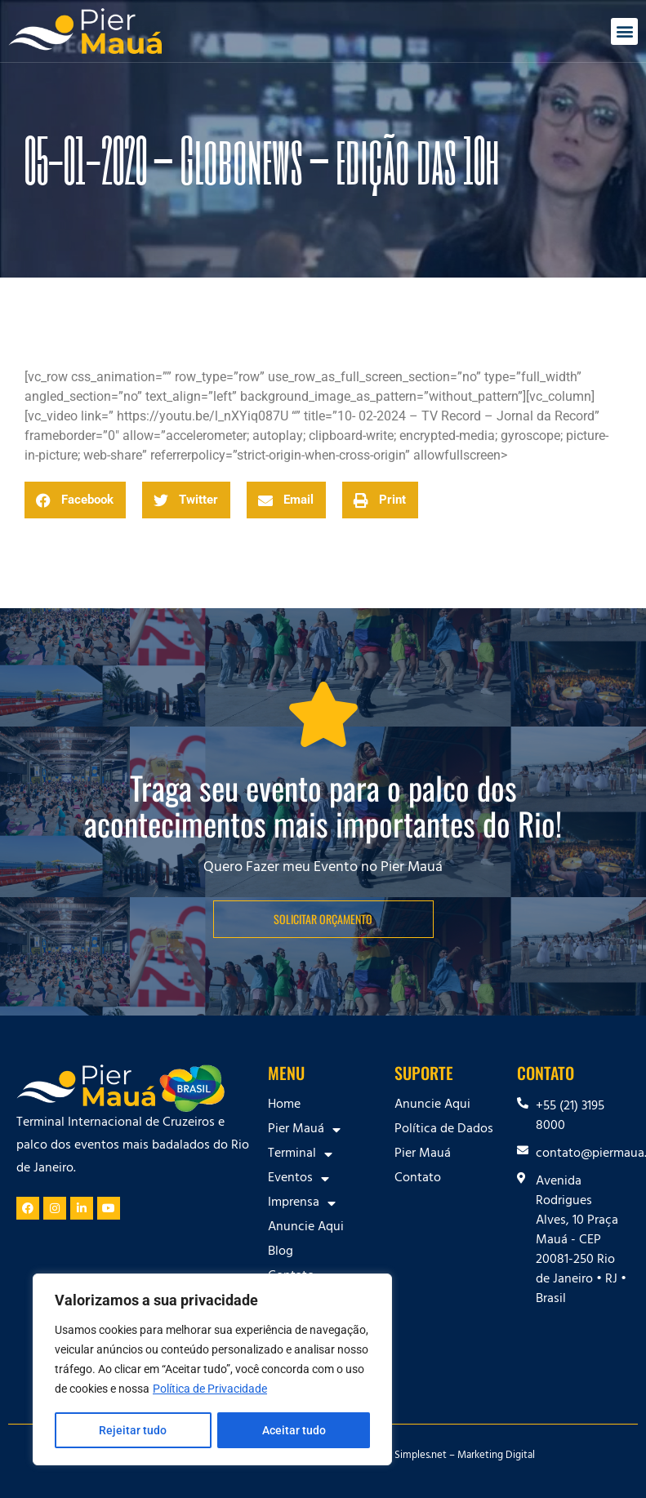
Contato (417, 1179)
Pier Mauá (304, 1130)
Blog (280, 1252)
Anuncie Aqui (306, 1228)
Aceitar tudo (294, 1430)
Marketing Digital (496, 1456)
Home (284, 1105)
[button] (624, 31)
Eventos (298, 1179)
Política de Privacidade (210, 1389)
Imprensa (302, 1203)
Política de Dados (443, 1130)
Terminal (300, 1154)
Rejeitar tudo (133, 1430)
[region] (212, 1369)
